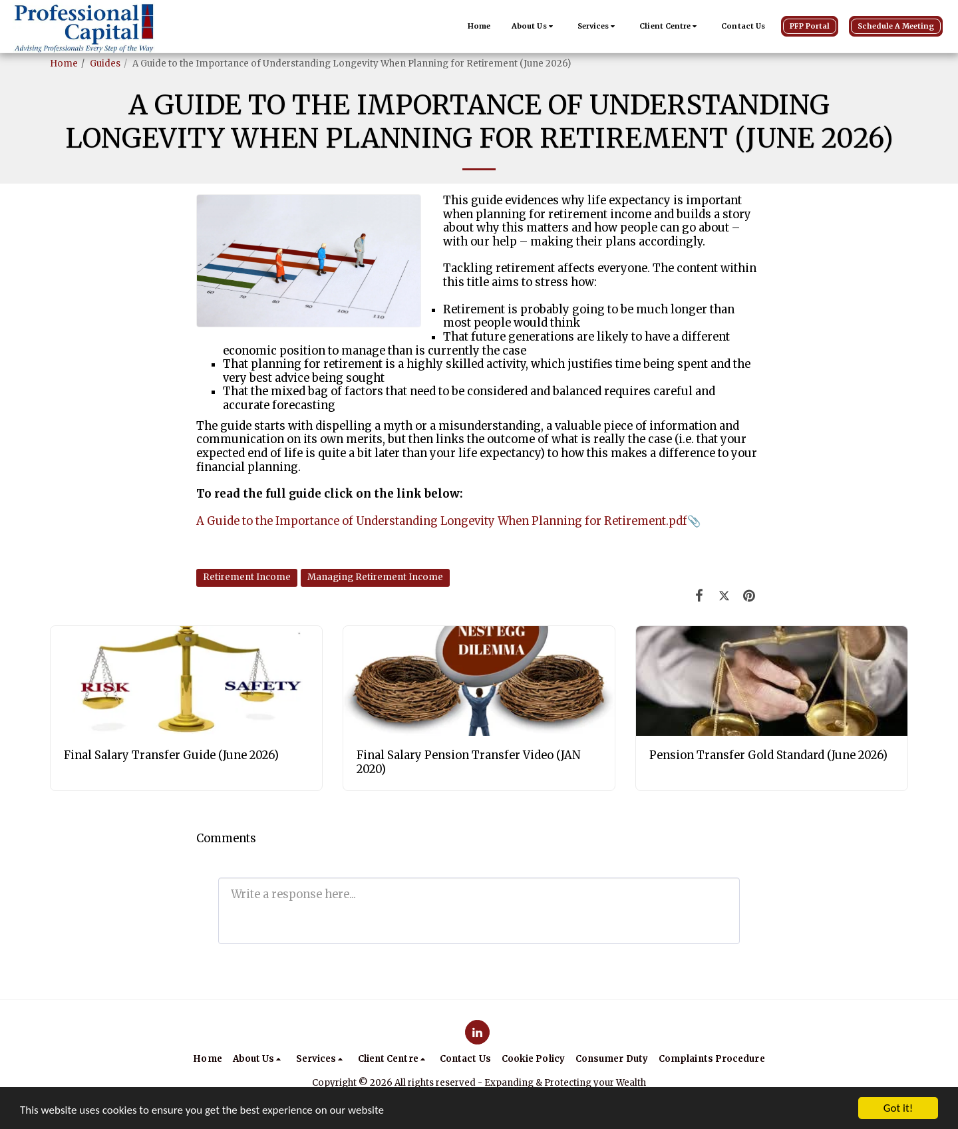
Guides (105, 63)
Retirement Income (247, 577)
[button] (534, 26)
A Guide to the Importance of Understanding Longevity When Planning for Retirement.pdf (441, 521)
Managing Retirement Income (375, 577)
